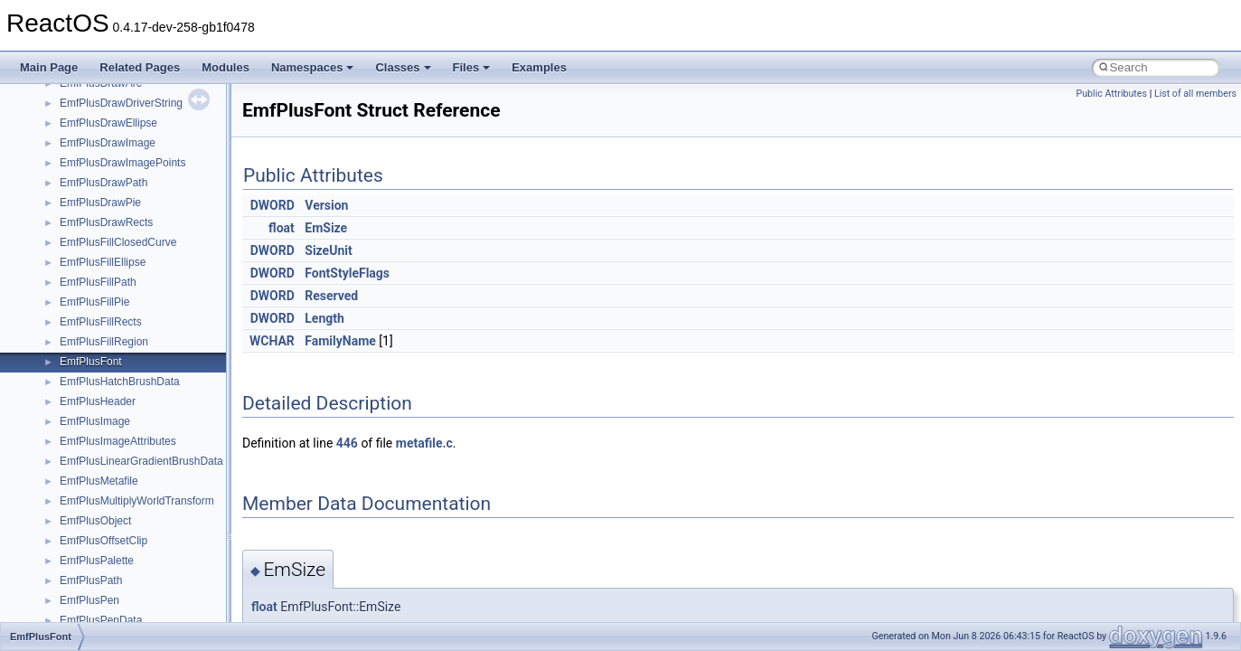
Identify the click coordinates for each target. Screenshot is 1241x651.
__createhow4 (93, 227)
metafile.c (424, 443)
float (281, 228)
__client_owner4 (99, 147)
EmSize (326, 228)
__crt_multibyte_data (110, 585)
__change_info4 (98, 87)
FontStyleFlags (347, 273)
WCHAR (272, 341)
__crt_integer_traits (106, 366)
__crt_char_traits (100, 266)
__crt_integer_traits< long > (126, 386)
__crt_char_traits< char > (120, 286)
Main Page (49, 67)
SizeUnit (328, 250)
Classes (402, 67)
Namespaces (312, 67)
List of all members (1195, 93)
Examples (539, 67)
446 (347, 443)
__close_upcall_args (109, 167)
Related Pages (139, 67)
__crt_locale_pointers (111, 485)
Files (472, 67)
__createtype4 (94, 247)
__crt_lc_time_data (105, 426)
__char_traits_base (106, 107)
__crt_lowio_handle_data (120, 565)
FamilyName (340, 341)
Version (326, 205)
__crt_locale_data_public (120, 465)
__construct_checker (110, 207)
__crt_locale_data (103, 445)
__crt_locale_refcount (112, 505)
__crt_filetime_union (108, 346)
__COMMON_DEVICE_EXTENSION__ (154, 187)
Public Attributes (1111, 93)
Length (324, 318)
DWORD (272, 205)
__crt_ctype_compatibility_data (134, 326)
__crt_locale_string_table (120, 525)
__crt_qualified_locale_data (126, 605)
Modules (225, 67)
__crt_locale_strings (108, 545)
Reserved (331, 295)
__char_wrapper (99, 127)
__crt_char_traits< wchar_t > (128, 306)
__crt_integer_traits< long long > (137, 406)
